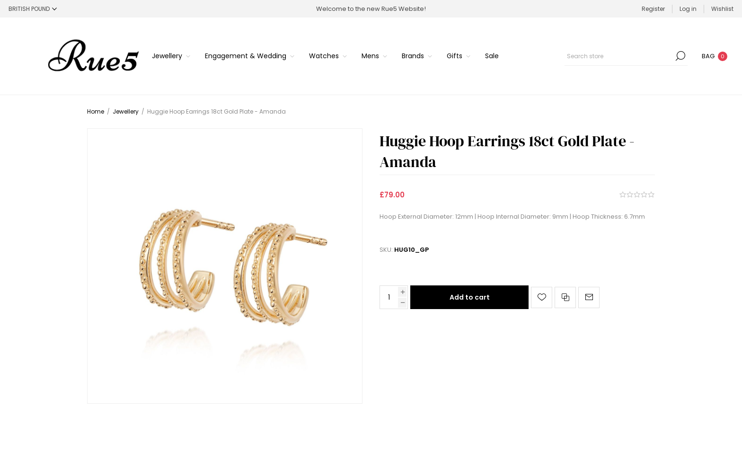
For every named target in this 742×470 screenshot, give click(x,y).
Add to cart (470, 297)
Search (680, 55)
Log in (688, 9)
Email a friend (589, 297)
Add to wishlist (541, 297)
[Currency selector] (33, 9)
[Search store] (626, 55)
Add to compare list (565, 297)
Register (653, 9)
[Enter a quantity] (389, 297)
